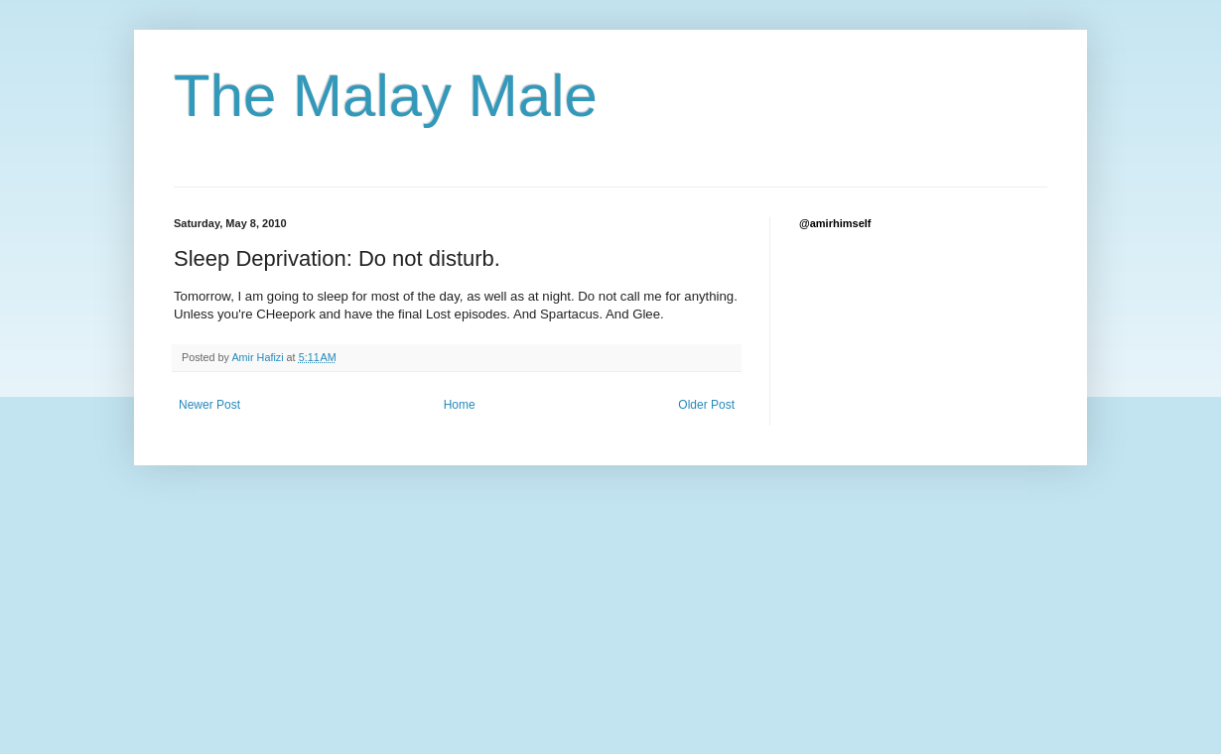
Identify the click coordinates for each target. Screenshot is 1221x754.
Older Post (706, 405)
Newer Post (209, 405)
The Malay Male (386, 96)
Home (459, 405)
